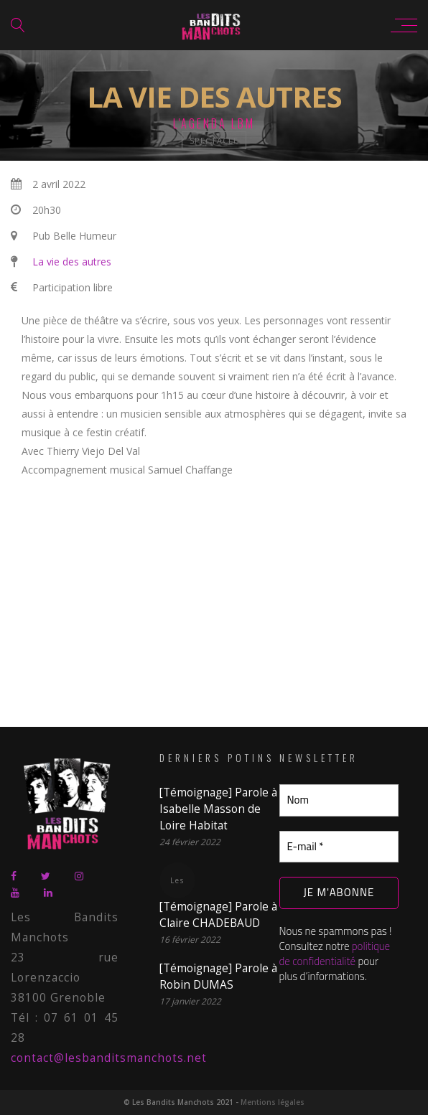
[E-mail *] (339, 847)
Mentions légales (272, 1102)
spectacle (214, 140)
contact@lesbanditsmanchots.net (109, 1057)
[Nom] (339, 800)
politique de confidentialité (335, 953)
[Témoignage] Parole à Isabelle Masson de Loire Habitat (218, 809)
